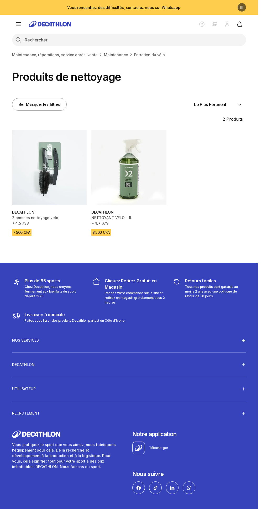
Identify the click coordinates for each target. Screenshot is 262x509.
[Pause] (242, 7)
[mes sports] (49, 291)
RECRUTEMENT (26, 413)
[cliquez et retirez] (129, 291)
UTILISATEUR (24, 389)
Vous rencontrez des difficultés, (123, 7)
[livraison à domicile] (68, 317)
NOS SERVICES (25, 340)
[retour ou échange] (209, 291)
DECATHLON (23, 364)
